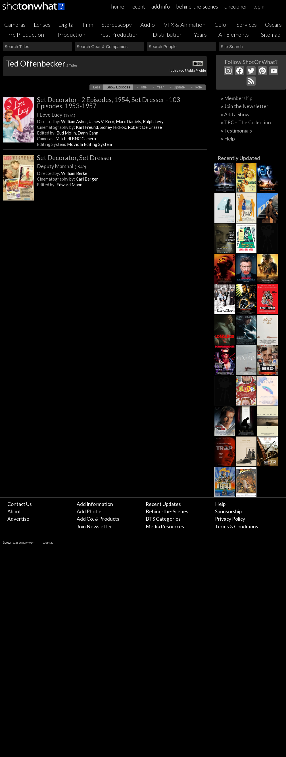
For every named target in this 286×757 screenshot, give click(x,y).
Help (220, 504)
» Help (228, 138)
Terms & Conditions (236, 527)
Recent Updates (163, 504)
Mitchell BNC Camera (75, 138)
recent (137, 6)
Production (71, 34)
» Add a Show (235, 114)
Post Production (119, 34)
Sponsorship (228, 511)
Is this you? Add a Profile (188, 70)
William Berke (74, 173)
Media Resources (165, 527)
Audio (147, 24)
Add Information (95, 504)
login (258, 6)
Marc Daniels (128, 121)
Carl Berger (87, 178)
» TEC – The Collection (246, 122)
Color (221, 24)
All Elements (233, 34)
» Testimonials (236, 130)
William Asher (74, 121)
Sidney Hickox (113, 127)
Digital (67, 24)
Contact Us (19, 504)
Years (200, 34)
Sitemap (270, 34)
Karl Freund (87, 127)
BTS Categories (163, 519)
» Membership (236, 98)
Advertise (18, 519)
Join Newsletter (94, 527)
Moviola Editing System (89, 144)
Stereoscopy (117, 24)
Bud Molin (66, 132)
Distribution (168, 34)
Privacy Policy (230, 519)
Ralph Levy (153, 121)
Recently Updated (239, 158)
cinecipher (235, 6)
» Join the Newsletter (244, 106)
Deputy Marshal (61, 166)
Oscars (273, 24)
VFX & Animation (184, 24)
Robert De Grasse (145, 127)
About (14, 511)
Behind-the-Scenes (167, 511)
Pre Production (25, 34)
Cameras (15, 24)
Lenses (42, 24)
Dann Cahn (88, 132)
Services (247, 24)
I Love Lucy (56, 114)
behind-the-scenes (197, 6)
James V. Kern (101, 121)
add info (160, 6)
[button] (96, 87)
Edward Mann (69, 184)
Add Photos (90, 511)
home (117, 6)
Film (88, 24)
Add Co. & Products (98, 519)
